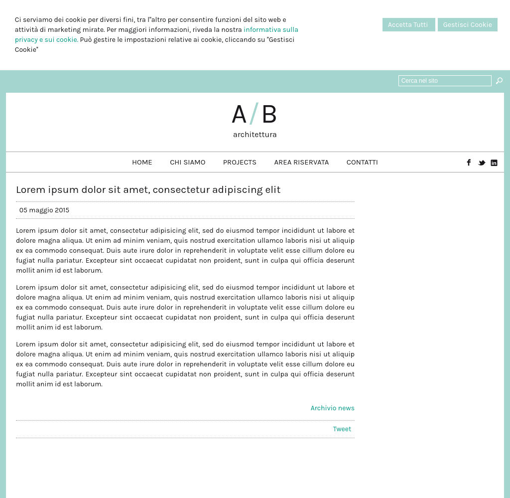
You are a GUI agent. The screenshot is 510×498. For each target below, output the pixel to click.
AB (255, 114)
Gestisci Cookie (467, 24)
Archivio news (333, 408)
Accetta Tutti (409, 24)
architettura (255, 134)
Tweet (342, 429)
